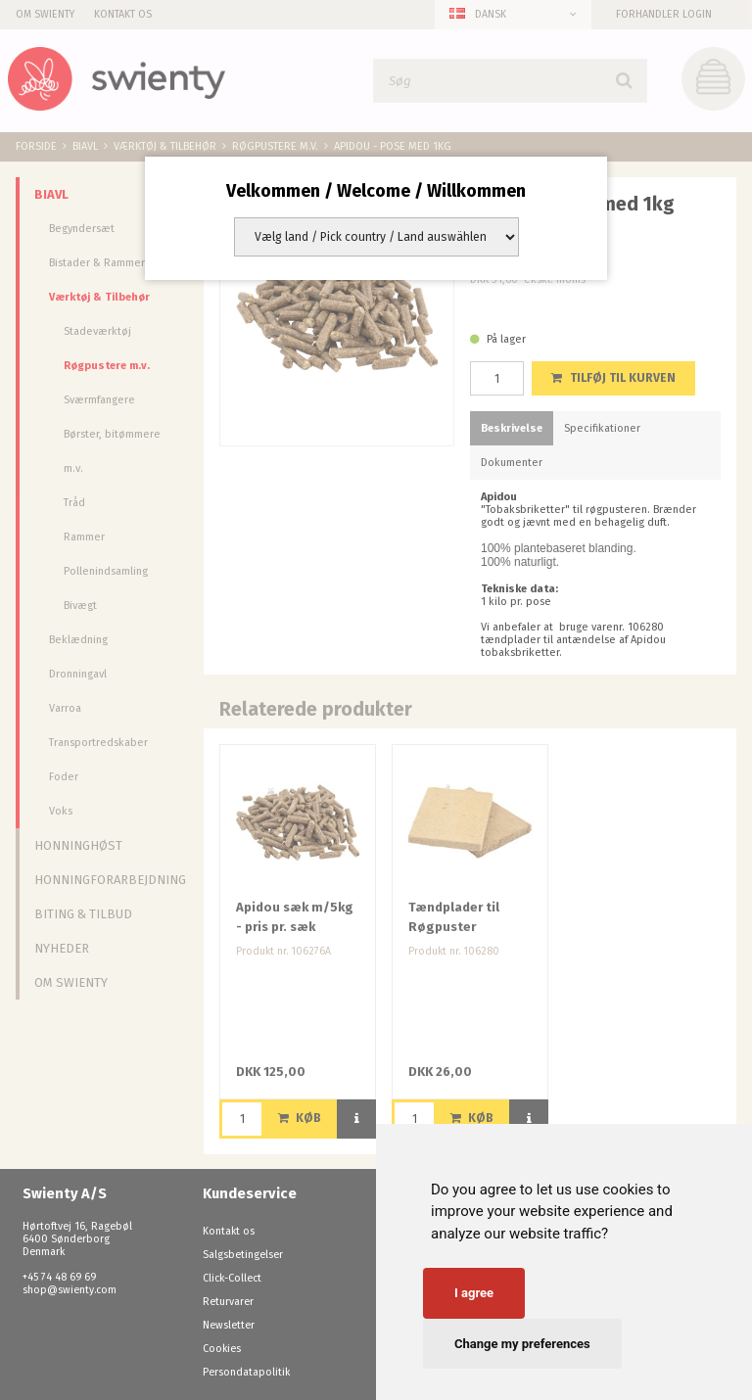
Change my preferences (522, 1343)
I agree (474, 1292)
